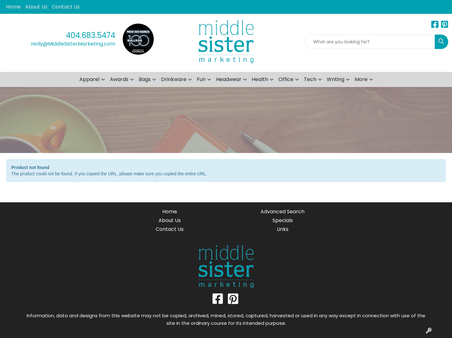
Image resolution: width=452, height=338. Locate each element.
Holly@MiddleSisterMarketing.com (73, 43)
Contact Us (66, 6)
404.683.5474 (90, 35)
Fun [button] (201, 79)
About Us (36, 6)
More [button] (361, 79)
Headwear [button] (228, 79)
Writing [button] (335, 79)
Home (13, 6)
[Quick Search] (370, 42)
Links (282, 229)
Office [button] (285, 79)
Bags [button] (145, 79)
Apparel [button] (89, 79)
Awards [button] (119, 79)
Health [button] (260, 79)
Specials (282, 220)
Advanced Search (282, 211)
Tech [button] (310, 79)
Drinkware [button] (173, 79)
